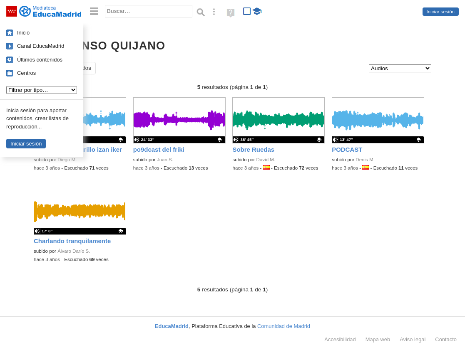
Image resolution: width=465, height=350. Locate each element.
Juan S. (165, 159)
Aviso (412, 339)
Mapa (378, 339)
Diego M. (67, 159)
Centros (26, 73)
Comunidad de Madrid (283, 326)
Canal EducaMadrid (40, 46)
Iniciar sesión (441, 11)
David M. (266, 159)
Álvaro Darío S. (73, 251)
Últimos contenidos (39, 60)
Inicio (23, 33)
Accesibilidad (340, 339)
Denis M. (365, 159)
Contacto (446, 339)
